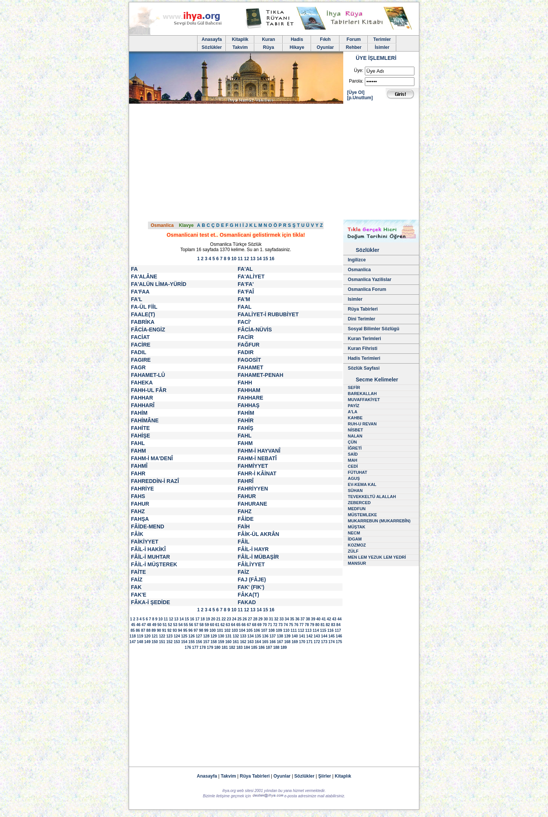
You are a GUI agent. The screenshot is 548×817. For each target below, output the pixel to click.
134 (251, 636)
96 (190, 630)
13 (252, 258)
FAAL (245, 307)
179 (210, 647)
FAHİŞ (245, 428)
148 (140, 642)
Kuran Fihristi (362, 348)
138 (280, 636)
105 (249, 630)
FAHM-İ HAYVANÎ (259, 451)
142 (309, 636)
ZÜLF (353, 551)
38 (308, 619)
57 (196, 625)
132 (236, 636)
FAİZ (243, 572)
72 (275, 625)
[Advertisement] (274, 163)
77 (301, 625)
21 (218, 619)
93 (175, 630)
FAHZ (138, 511)
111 (294, 630)
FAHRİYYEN (253, 489)
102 (227, 630)
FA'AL (245, 269)
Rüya (268, 47)
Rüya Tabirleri (363, 309)
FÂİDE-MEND (147, 526)
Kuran (268, 39)
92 (169, 630)
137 (272, 636)
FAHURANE (252, 504)
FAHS (138, 496)
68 (254, 625)
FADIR (246, 352)
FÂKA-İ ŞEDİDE (150, 602)
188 (276, 647)
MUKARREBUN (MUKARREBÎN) (379, 521)
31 (271, 619)
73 (281, 625)
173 (324, 642)
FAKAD (247, 602)
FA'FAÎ (246, 292)
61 (217, 625)
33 (281, 619)
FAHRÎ (246, 481)
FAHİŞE (140, 436)
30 (266, 619)
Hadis (297, 39)
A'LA (352, 411)
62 (223, 625)
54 (180, 625)
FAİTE (138, 572)
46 (138, 625)
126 (191, 636)
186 (261, 647)
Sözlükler (212, 47)
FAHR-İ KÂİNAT (257, 473)
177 (195, 647)
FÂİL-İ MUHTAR (150, 557)
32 (276, 619)
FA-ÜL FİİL (144, 307)
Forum (354, 39)
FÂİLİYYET (251, 564)
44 (339, 619)
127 (199, 636)
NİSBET (355, 430)
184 (247, 647)
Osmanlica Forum (367, 289)
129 (213, 636)
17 (197, 619)
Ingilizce (357, 259)
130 (221, 636)
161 (236, 642)
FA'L (136, 299)
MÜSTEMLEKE (362, 514)
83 (333, 625)
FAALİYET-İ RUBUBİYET (268, 314)
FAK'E (138, 595)
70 (265, 625)
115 (323, 630)
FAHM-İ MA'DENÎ (152, 458)
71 (270, 625)
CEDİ (353, 466)
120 (147, 636)
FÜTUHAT (357, 472)
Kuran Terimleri (364, 338)
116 (330, 630)
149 (147, 642)
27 (250, 619)
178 (202, 647)
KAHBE (355, 418)
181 (224, 647)
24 (234, 619)
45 (133, 625)
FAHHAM (249, 390)
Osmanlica (162, 225)
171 (309, 642)
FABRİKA (142, 322)
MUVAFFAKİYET (364, 399)
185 (254, 647)
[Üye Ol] (355, 92)
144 (324, 636)
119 (140, 636)
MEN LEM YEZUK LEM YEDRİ (377, 557)
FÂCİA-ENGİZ (148, 329)
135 (258, 636)
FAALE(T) (143, 314)
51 (165, 625)
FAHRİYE (142, 489)
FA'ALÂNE (144, 276)
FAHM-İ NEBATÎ (257, 458)
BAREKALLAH (362, 393)
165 (265, 642)
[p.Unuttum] (360, 97)
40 (318, 619)
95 (185, 630)
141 (302, 636)
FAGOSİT (249, 360)
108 (271, 630)
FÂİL (243, 542)
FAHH (245, 383)
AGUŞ (354, 478)
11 (240, 258)
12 (246, 258)
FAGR (138, 367)
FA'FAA (140, 292)
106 (257, 630)
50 (159, 625)
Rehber (353, 47)
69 (259, 625)
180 (217, 647)
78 (307, 625)
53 (175, 625)
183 (239, 647)
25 (239, 619)
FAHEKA (142, 383)
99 (206, 630)
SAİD (353, 454)
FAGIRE (141, 360)
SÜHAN (355, 490)
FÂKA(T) (248, 595)
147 (132, 642)
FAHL (245, 436)
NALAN (355, 436)
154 (184, 642)
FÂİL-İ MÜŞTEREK (154, 564)
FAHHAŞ (249, 405)
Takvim (240, 47)
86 (138, 630)
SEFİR (354, 387)
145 (331, 636)
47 (144, 625)
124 (177, 636)
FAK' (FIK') (251, 587)
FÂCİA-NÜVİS (255, 329)
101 (220, 630)
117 (338, 630)
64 (233, 625)
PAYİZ (354, 405)
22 (223, 619)
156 (199, 642)
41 (324, 619)
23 (229, 619)
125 (184, 636)
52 (170, 625)
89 (154, 630)
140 (294, 636)
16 (271, 258)
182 (232, 647)
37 (302, 619)
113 (308, 630)
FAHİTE (140, 428)
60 (212, 625)
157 (206, 642)
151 (162, 642)
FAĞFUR (249, 345)
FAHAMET (250, 367)
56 (191, 625)
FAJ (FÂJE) (252, 579)
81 (323, 625)
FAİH (244, 526)
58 (201, 625)
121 (155, 636)
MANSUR (357, 563)
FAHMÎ (139, 466)
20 (213, 619)
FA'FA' (246, 284)
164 (258, 642)
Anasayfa (212, 39)
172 (317, 642)
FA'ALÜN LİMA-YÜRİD (158, 284)
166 (272, 642)
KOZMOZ (357, 545)
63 (228, 625)
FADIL (138, 352)
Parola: (356, 81)
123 (169, 636)
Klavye (186, 225)
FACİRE (140, 345)
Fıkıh (325, 39)
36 (297, 619)
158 (213, 642)
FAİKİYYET (144, 542)
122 (162, 636)
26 (245, 619)
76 (296, 625)
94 (180, 630)
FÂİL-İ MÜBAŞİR (258, 557)
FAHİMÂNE (145, 420)
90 (159, 630)
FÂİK (137, 534)
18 (203, 619)
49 (154, 625)
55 (186, 625)
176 (188, 647)
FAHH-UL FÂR (149, 390)
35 (292, 619)
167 (280, 642)
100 (212, 630)
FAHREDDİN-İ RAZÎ (155, 481)
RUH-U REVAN (362, 424)
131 (228, 636)
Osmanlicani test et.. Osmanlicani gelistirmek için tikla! (236, 235)
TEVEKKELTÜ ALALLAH (372, 496)
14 (259, 258)
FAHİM (139, 413)
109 (279, 630)
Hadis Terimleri (364, 358)
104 (242, 630)
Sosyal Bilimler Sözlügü (373, 328)
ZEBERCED (359, 502)
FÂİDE (246, 519)
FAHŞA (140, 519)
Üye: (358, 70)
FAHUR (247, 496)
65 (238, 625)
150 (155, 642)
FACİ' (244, 322)
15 (265, 258)
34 (287, 619)
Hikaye (297, 47)
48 (149, 625)
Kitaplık (343, 776)
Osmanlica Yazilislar (369, 279)
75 (291, 625)
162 (243, 642)
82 (328, 625)
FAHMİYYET (253, 466)
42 (329, 619)
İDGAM (355, 539)
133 (243, 636)
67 (249, 625)
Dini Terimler (361, 319)
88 (148, 630)
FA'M (244, 299)
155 (191, 642)
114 (316, 630)
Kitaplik (240, 39)
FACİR (246, 337)
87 (143, 630)
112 (301, 630)
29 (260, 619)
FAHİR (246, 420)
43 (334, 619)
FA (134, 269)
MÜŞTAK (356, 527)
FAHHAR (142, 398)
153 (177, 642)
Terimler (382, 39)
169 (294, 642)
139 (287, 636)
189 (283, 647)
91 (164, 630)
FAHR (138, 473)
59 (207, 625)
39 (313, 619)
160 (228, 642)
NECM (354, 533)
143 (317, 636)
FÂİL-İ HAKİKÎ (148, 549)
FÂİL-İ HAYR (253, 549)
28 (255, 619)
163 (251, 642)
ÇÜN (352, 442)
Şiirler (324, 776)
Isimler (355, 299)
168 (287, 642)
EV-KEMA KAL (362, 484)
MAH (352, 460)
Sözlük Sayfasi (364, 368)
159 (221, 642)
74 (286, 625)
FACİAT (140, 337)
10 (233, 258)
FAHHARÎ (142, 405)
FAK (136, 587)
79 (312, 625)
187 (269, 647)
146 (339, 636)
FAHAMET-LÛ (148, 375)
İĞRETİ (355, 448)
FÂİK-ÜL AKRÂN (258, 534)
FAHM (245, 443)
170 (302, 642)
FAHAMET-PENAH (260, 375)
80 (317, 625)
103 (235, 630)
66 (243, 625)
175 (339, 642)
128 (206, 636)
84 (338, 625)
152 (169, 642)
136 (265, 636)
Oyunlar (325, 47)
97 (196, 630)
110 (286, 630)
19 (208, 619)
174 (331, 642)
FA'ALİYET (251, 276)
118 (132, 636)
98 (201, 630)
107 (264, 630)
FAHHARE (250, 398)
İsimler (382, 47)
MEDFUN (357, 508)
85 (133, 630)
